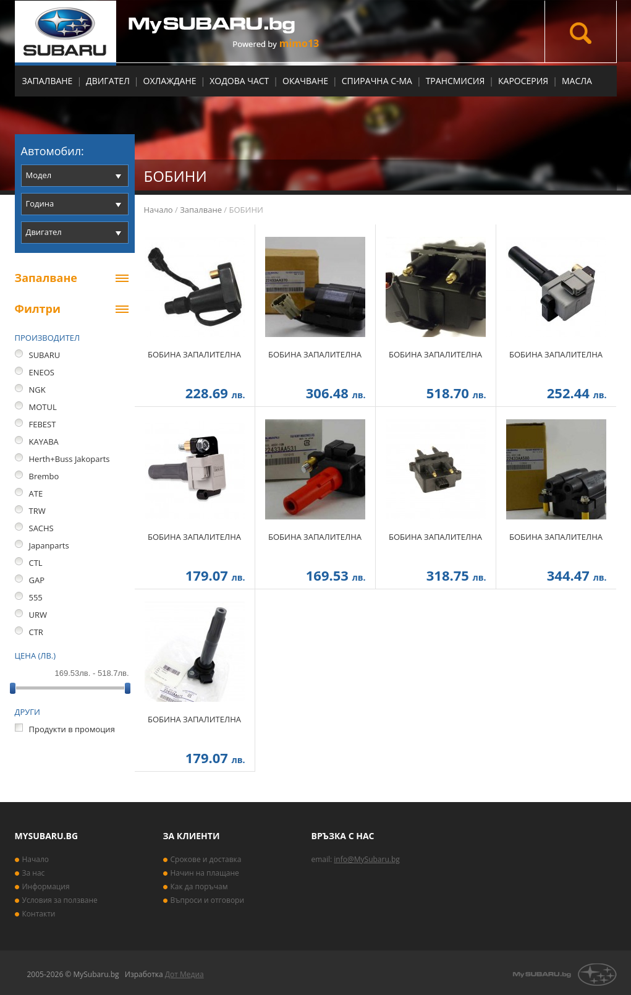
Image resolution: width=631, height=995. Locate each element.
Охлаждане (170, 81)
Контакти (39, 913)
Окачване (305, 81)
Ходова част (239, 81)
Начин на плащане (205, 873)
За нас (33, 873)
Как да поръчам (199, 886)
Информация (46, 886)
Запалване (47, 81)
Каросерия (523, 81)
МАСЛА (577, 81)
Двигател (108, 81)
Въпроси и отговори (208, 900)
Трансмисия (455, 81)
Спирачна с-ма (377, 81)
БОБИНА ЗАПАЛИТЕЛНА (194, 354)
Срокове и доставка (206, 859)
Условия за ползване (60, 900)
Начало (158, 209)
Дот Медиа (184, 974)
